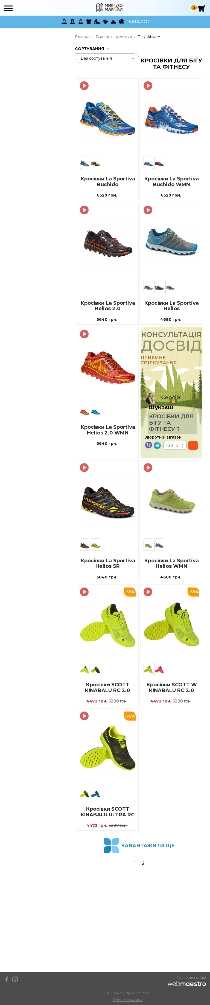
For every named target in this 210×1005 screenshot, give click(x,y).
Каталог (139, 21)
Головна (83, 36)
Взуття (102, 36)
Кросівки (123, 36)
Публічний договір (128, 1000)
